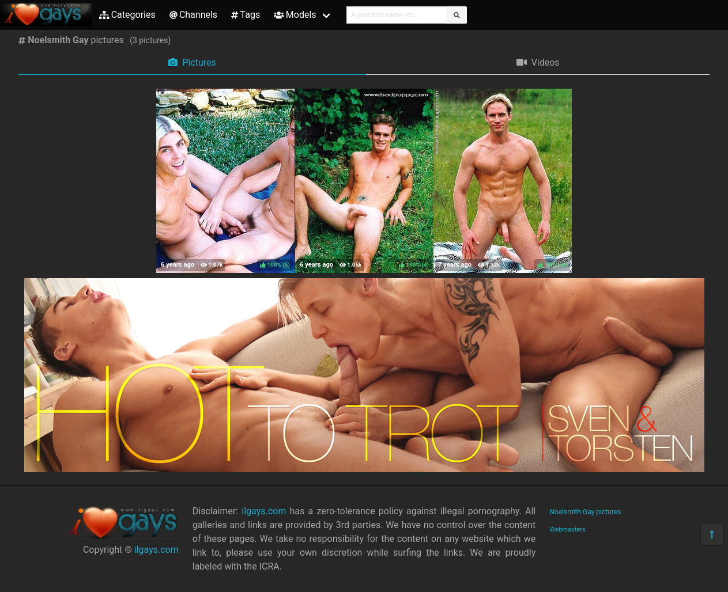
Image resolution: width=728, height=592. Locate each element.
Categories (127, 14)
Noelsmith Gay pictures (585, 512)
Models (295, 14)
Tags (245, 14)
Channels (193, 14)
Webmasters (567, 529)
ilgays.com (156, 549)
